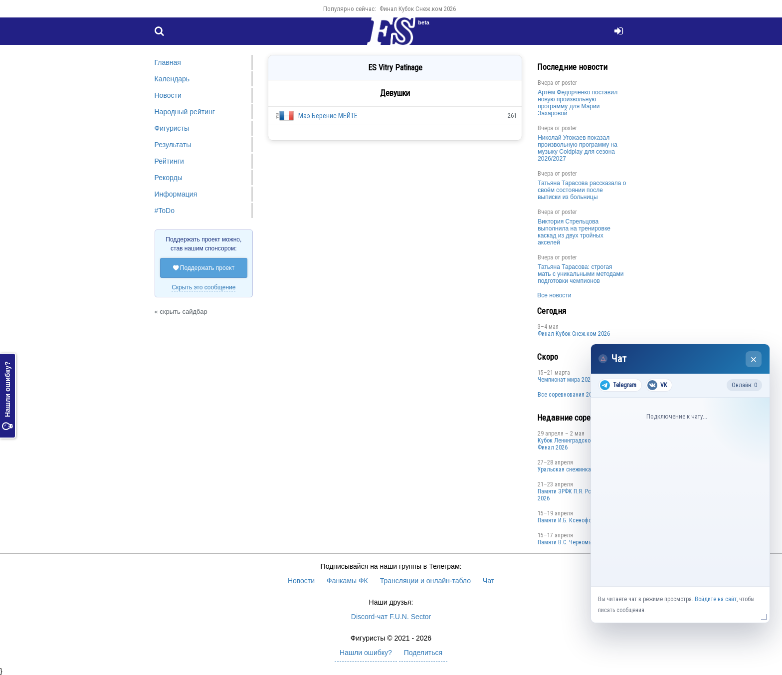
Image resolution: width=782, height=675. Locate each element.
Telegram (618, 385)
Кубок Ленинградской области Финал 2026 (577, 444)
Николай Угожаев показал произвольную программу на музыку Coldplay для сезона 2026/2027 (577, 148)
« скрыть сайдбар (181, 311)
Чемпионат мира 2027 (565, 379)
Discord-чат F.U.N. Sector (391, 617)
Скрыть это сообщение (203, 287)
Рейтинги (169, 161)
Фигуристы (172, 128)
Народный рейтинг (185, 112)
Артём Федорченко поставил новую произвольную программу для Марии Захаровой (577, 103)
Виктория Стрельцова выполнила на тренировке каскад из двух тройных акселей (574, 232)
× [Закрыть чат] (754, 359)
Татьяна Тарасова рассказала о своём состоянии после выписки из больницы (582, 190)
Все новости (554, 295)
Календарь (172, 79)
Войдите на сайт (716, 599)
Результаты (173, 145)
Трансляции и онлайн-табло (425, 581)
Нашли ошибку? (7, 396)
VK (657, 385)
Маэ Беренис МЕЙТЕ (328, 116)
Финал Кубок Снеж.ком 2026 (418, 8)
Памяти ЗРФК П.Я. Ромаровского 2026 (579, 495)
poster (569, 82)
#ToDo (165, 211)
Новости (168, 95)
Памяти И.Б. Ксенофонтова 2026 (578, 520)
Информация (176, 194)
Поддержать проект (204, 267)
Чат (488, 581)
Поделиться (423, 653)
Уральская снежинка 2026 (571, 469)
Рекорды (169, 178)
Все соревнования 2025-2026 (574, 394)
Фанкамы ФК (347, 581)
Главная (168, 62)
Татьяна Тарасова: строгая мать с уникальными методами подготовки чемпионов (580, 273)
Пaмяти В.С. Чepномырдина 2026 (579, 542)
